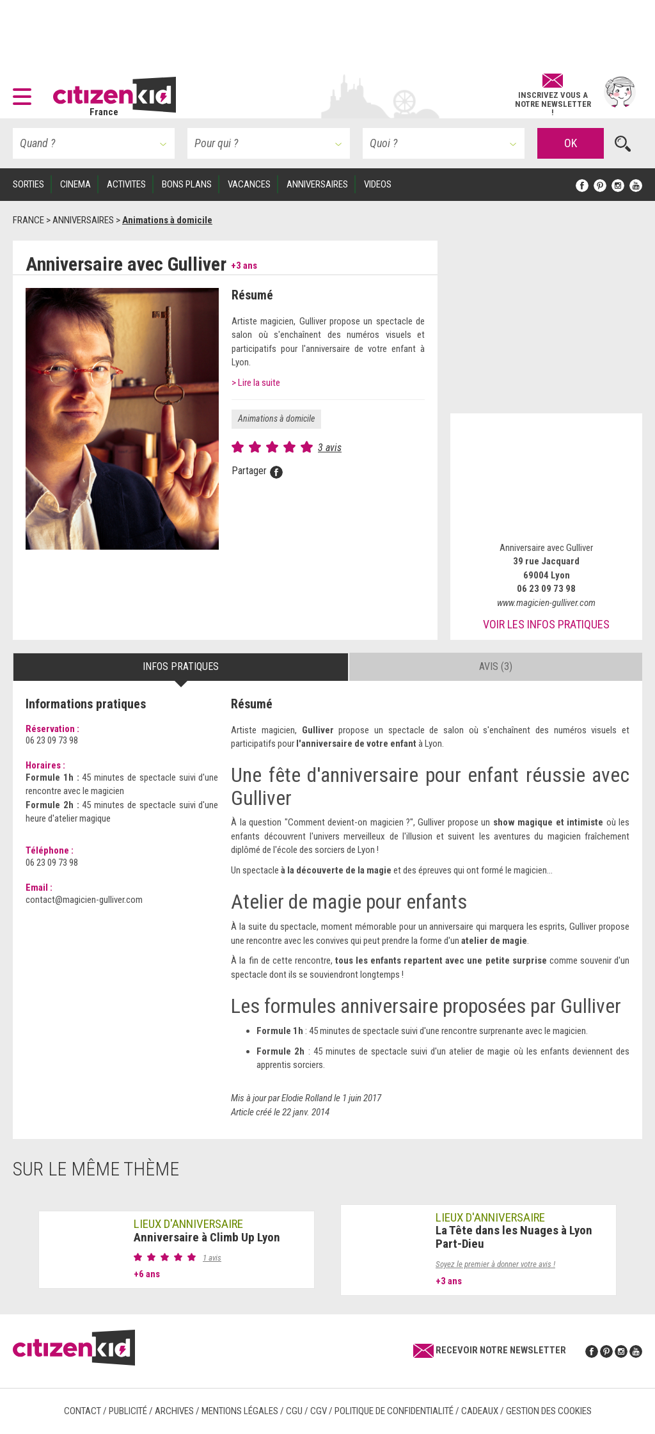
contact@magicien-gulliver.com (84, 899)
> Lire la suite (256, 382)
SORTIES (28, 184)
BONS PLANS (187, 184)
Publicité (128, 1411)
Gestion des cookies (549, 1411)
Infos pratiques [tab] (181, 666)
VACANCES (249, 184)
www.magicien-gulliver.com (546, 603)
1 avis (212, 1258)
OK (570, 143)
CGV (318, 1411)
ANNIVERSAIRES (317, 184)
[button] (25, 92)
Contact (82, 1411)
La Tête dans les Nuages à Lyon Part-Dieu (514, 1237)
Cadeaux (479, 1411)
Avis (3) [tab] (495, 666)
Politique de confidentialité (394, 1411)
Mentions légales (239, 1411)
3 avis (330, 448)
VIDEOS (377, 184)
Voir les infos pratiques (546, 624)
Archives (174, 1411)
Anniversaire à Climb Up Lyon (207, 1237)
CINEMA (75, 184)
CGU (294, 1411)
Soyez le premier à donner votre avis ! (495, 1264)
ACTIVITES (126, 184)
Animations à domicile (276, 418)
